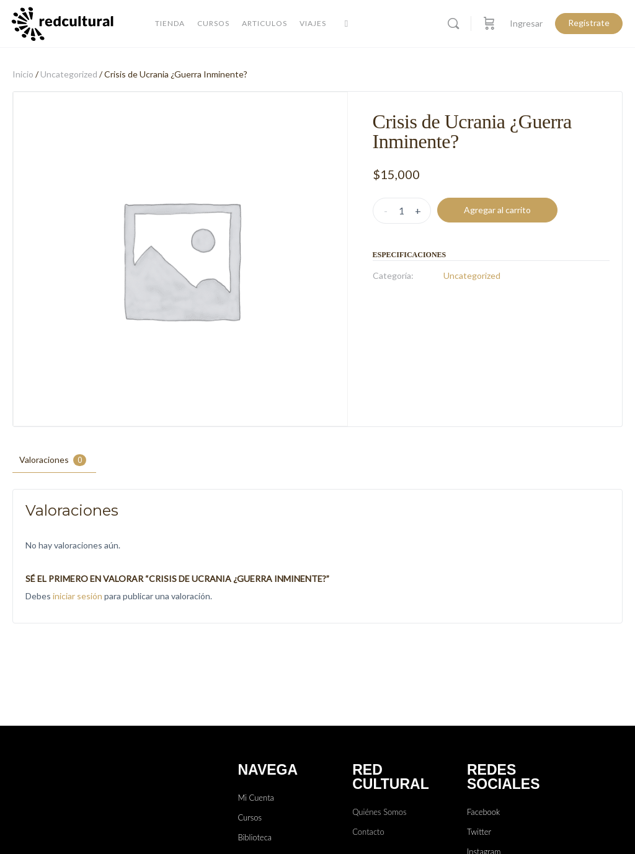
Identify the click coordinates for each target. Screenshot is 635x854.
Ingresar (526, 23)
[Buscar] (453, 23)
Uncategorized (68, 74)
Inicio (22, 74)
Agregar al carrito (497, 210)
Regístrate (589, 22)
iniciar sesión (77, 596)
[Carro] (489, 23)
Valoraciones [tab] (52, 460)
